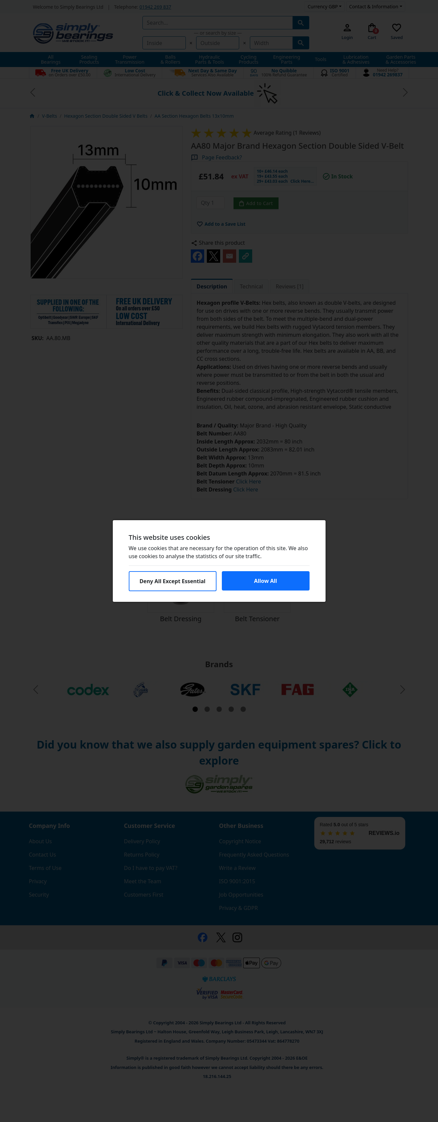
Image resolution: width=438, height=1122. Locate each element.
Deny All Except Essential (172, 581)
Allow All (265, 581)
